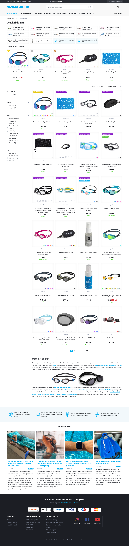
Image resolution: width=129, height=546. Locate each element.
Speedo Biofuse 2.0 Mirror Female (88, 338)
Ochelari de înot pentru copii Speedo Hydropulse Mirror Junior (111, 253)
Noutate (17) (12, 108)
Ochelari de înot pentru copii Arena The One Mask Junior (42, 338)
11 (87, 351)
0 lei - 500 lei (12, 153)
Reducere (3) (12, 105)
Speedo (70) (12, 143)
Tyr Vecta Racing (111, 338)
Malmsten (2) (13, 138)
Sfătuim (31, 468)
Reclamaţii (29, 527)
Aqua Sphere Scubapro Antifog (88, 252)
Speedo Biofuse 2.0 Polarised (66, 295)
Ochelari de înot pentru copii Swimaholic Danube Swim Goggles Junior (88, 166)
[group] (18, 65)
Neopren (82, 13)
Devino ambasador (51, 532)
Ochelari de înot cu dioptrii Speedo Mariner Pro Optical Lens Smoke (65, 338)
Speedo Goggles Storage (66, 252)
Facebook (69, 503)
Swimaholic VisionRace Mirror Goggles (88, 209)
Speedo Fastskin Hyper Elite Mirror (42, 122)
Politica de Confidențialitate (54, 522)
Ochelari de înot (12, 13)
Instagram (76, 503)
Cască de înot (37, 13)
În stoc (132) (12, 95)
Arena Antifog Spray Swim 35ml (88, 295)
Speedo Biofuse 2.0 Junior (111, 208)
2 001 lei (11, 160)
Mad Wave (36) (13, 135)
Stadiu (18, 102)
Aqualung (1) (12, 121)
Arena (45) (12, 123)
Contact (9, 520)
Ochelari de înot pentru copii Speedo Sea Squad (43, 253)
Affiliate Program (51, 530)
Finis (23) (11, 128)
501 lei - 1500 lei (13, 155)
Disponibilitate (18, 92)
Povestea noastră (12, 522)
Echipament (73, 13)
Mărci (18, 115)
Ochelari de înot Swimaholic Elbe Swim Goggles (111, 165)
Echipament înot (50, 13)
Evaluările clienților (12, 525)
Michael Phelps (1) (14, 140)
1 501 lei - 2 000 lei (14, 158)
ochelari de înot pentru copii (62, 387)
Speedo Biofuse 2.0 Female (43, 295)
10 (82, 351)
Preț (18, 150)
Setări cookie (30, 530)
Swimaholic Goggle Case (111, 122)
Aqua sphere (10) (14, 118)
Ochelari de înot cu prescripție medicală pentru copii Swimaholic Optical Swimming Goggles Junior (65, 210)
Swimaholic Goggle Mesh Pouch (43, 164)
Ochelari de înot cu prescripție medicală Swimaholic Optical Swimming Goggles (43, 210)
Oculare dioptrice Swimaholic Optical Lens (66, 165)
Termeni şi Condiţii (51, 520)
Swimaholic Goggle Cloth (66, 122)
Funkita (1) (12, 131)
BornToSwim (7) (13, 126)
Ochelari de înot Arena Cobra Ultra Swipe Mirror (111, 296)
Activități (90, 13)
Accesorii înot (62, 13)
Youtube (63, 503)
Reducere (118, 13)
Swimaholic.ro (11, 19)
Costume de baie (25, 13)
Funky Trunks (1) (13, 133)
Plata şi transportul (32, 520)
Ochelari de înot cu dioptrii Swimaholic (88, 122)
